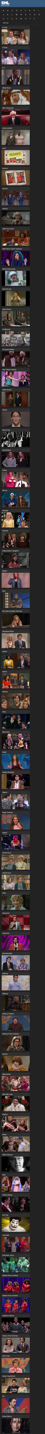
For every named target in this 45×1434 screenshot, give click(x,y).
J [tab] (3, 15)
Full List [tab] (5, 23)
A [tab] (3, 10)
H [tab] (34, 10)
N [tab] (21, 15)
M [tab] (16, 15)
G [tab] (29, 10)
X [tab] (25, 19)
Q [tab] (34, 15)
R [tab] (39, 15)
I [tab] (38, 10)
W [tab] (21, 19)
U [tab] (12, 19)
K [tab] (7, 15)
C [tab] (12, 10)
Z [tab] (34, 19)
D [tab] (16, 10)
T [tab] (7, 19)
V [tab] (16, 19)
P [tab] (30, 15)
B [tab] (7, 10)
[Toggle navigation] (42, 3)
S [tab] (3, 19)
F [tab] (25, 10)
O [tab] (25, 15)
